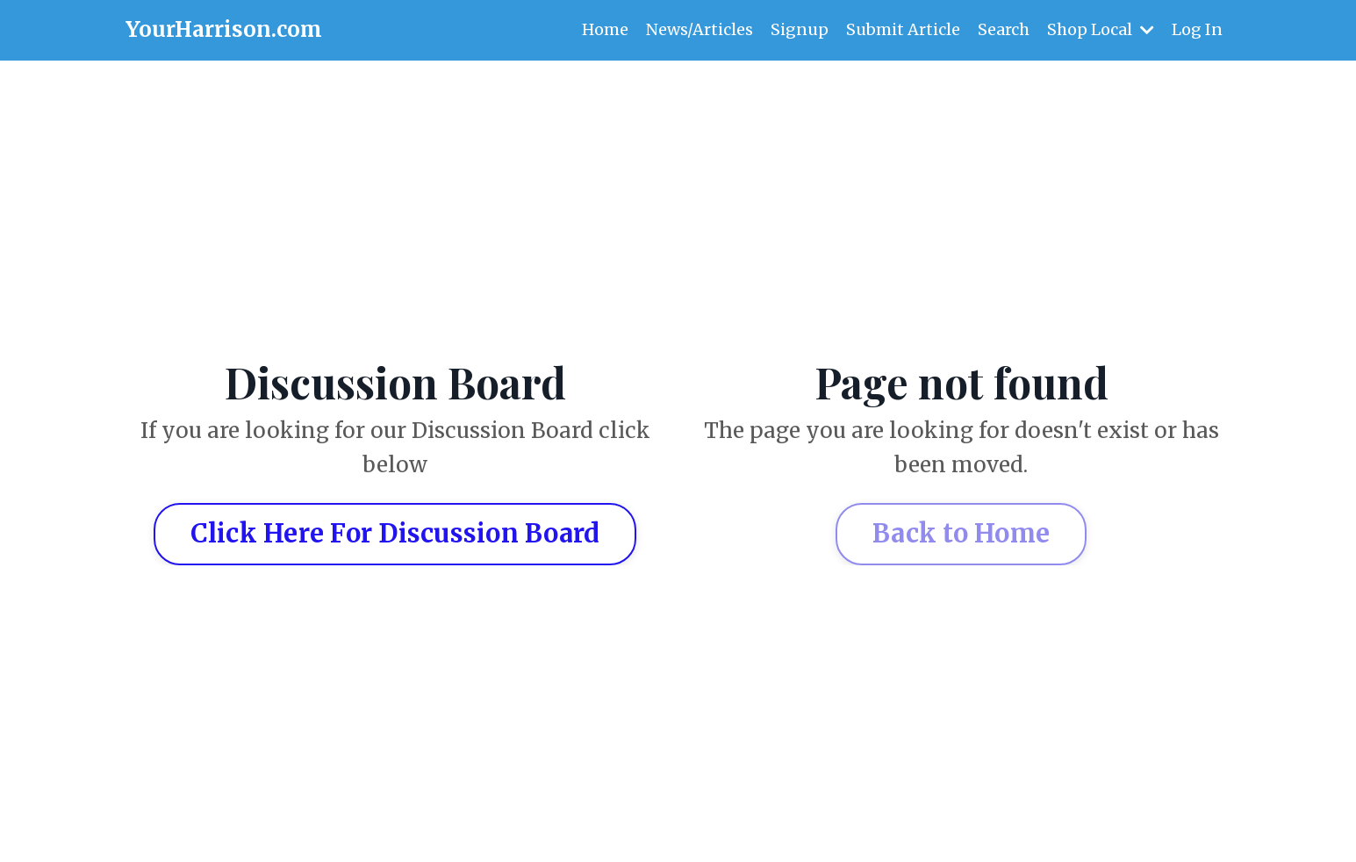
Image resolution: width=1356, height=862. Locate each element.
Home (605, 29)
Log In (1197, 29)
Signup (800, 29)
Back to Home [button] (961, 534)
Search (1004, 29)
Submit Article (903, 29)
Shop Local (1100, 29)
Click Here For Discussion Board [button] (395, 534)
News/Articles (699, 29)
